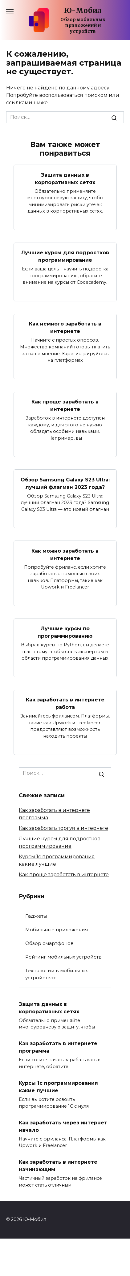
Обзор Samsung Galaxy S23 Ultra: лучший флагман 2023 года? (65, 483)
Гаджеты (36, 916)
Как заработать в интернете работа (65, 703)
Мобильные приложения (56, 930)
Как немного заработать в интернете (65, 327)
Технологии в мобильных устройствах (56, 974)
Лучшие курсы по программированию (65, 632)
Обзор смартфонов (49, 943)
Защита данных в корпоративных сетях (65, 178)
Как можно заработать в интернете (65, 554)
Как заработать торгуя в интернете (63, 828)
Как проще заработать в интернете (65, 405)
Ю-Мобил (83, 10)
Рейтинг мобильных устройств (63, 957)
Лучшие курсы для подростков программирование (65, 256)
